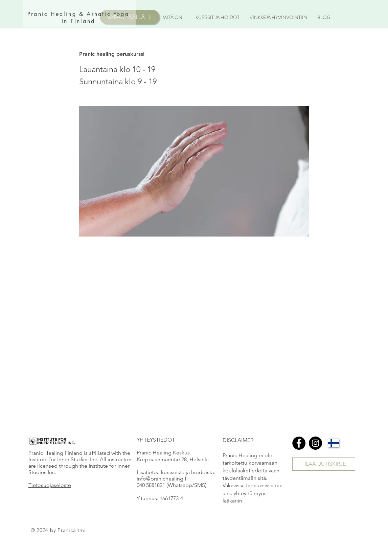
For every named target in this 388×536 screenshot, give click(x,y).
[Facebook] (298, 443)
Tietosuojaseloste (49, 485)
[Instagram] (315, 443)
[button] (174, 17)
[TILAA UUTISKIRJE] (323, 464)
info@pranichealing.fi (162, 478)
